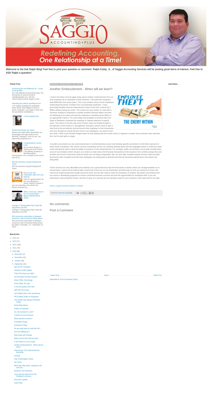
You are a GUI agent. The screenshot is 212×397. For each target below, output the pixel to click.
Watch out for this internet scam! (26, 338)
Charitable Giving (20, 322)
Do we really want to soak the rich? (27, 328)
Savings (17, 356)
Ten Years (18, 362)
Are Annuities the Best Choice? (25, 277)
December (19, 254)
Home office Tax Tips (22, 284)
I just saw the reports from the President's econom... (25, 375)
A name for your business (23, 315)
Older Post (157, 275)
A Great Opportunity (31, 116)
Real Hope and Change (23, 335)
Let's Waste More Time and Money (27, 293)
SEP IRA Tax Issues (21, 290)
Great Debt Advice (21, 305)
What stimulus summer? (23, 319)
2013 (15, 241)
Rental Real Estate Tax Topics (23, 130)
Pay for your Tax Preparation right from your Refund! (34, 175)
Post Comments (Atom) (69, 279)
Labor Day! (18, 383)
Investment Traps (20, 325)
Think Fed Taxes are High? (24, 273)
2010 (15, 251)
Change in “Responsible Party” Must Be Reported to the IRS (27, 206)
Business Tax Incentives (23, 371)
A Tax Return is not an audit (24, 342)
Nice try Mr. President (22, 267)
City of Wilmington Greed (23, 359)
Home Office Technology (23, 280)
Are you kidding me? (22, 332)
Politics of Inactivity (21, 309)
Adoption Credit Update (23, 270)
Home (106, 275)
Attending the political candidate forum (26, 103)
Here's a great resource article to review (66, 186)
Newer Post (54, 275)
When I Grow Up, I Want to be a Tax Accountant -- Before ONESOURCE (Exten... (34, 195)
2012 (15, 245)
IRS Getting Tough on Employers (26, 297)
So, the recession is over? (24, 312)
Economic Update (21, 380)
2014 (15, 238)
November (19, 257)
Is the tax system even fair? (24, 287)
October (18, 261)
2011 (15, 248)
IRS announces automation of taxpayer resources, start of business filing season (27, 217)
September (19, 264)
